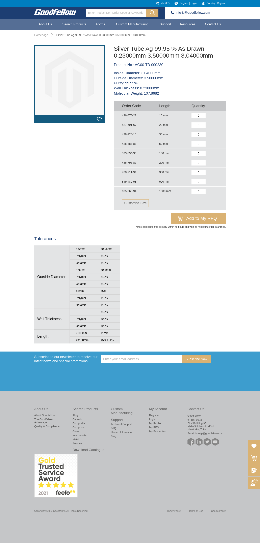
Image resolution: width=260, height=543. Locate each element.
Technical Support (121, 424)
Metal (76, 439)
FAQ (113, 428)
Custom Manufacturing (132, 24)
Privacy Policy (173, 511)
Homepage (41, 35)
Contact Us (213, 24)
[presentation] (131, 371)
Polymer (77, 443)
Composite (79, 423)
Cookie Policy (218, 511)
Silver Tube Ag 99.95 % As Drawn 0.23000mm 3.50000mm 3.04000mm (101, 35)
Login (152, 419)
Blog (113, 436)
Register (154, 415)
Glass (76, 431)
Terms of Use (196, 511)
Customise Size (135, 203)
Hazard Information (122, 432)
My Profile (155, 423)
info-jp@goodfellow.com (193, 12)
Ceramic (77, 419)
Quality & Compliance (46, 426)
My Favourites (157, 431)
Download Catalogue (88, 450)
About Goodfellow (44, 415)
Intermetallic (80, 435)
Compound (79, 427)
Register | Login (188, 3)
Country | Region (216, 3)
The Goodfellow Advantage (43, 421)
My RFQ (165, 3)
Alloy (75, 415)
